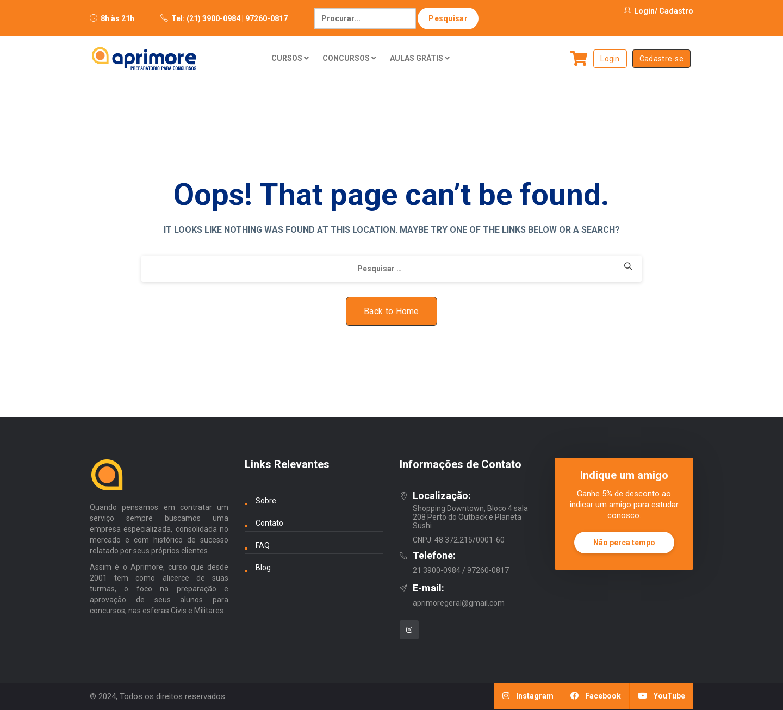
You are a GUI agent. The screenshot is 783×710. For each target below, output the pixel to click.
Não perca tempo (624, 542)
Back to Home (391, 311)
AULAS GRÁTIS (420, 58)
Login (639, 11)
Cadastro (676, 11)
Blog (263, 567)
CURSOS (290, 58)
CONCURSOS (349, 58)
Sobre (266, 500)
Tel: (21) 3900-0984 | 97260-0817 (229, 18)
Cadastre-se (661, 58)
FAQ (263, 545)
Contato (269, 523)
